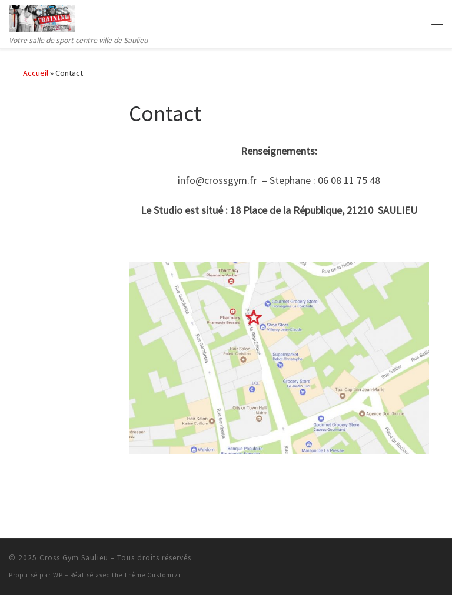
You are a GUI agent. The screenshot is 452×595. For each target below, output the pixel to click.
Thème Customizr (152, 575)
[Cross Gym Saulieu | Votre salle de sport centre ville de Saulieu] (42, 17)
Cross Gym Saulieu (73, 558)
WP (58, 575)
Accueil (35, 73)
